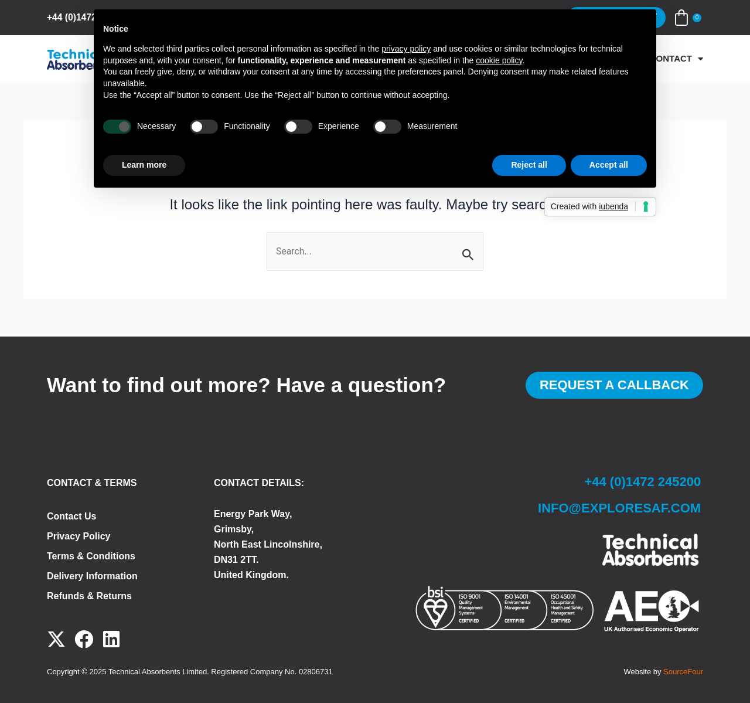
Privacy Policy (79, 536)
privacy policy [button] (406, 48)
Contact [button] (676, 58)
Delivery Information (92, 576)
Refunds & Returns (89, 596)
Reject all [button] (529, 164)
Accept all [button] (608, 164)
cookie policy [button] (499, 60)
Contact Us (71, 516)
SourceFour (683, 671)
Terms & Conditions (91, 556)
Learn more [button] (144, 164)
